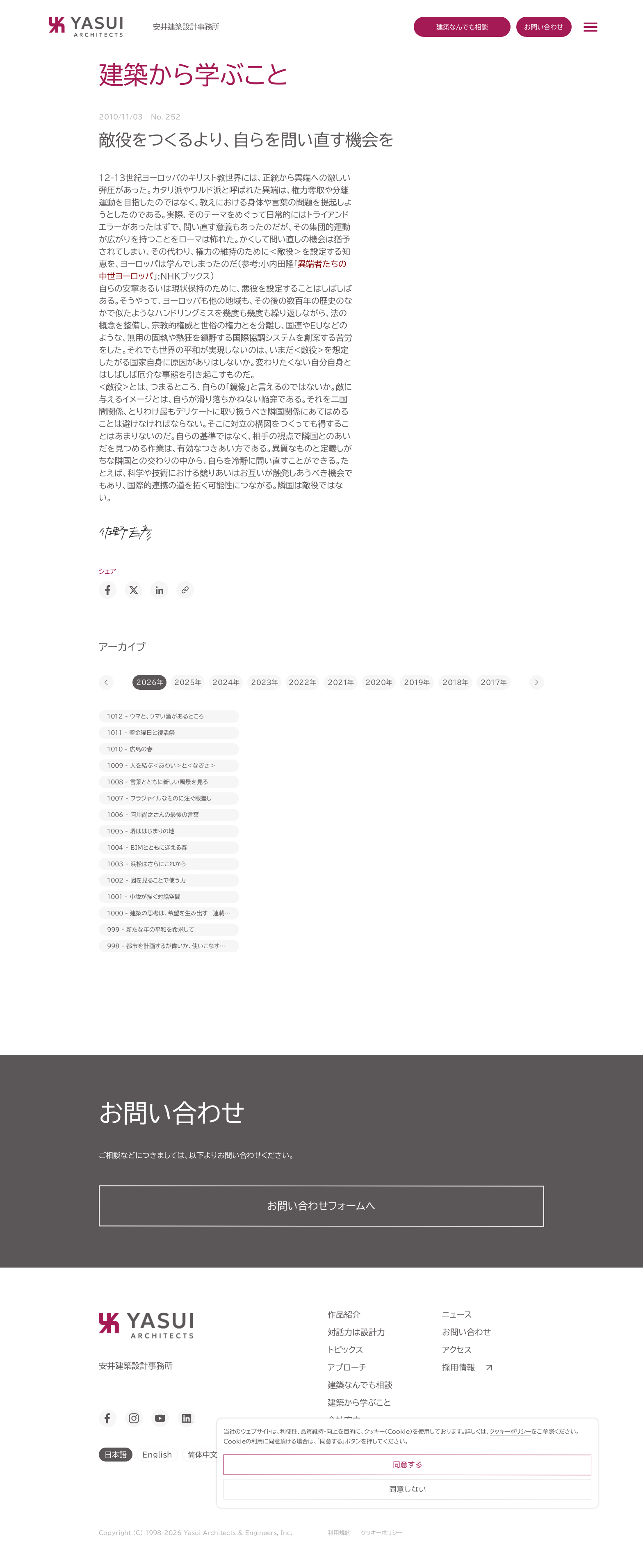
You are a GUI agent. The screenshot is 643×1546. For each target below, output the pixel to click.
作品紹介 (344, 1314)
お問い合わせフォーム (321, 1206)
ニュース (457, 1314)
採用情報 (458, 1367)
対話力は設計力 (356, 1332)
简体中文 (202, 1454)
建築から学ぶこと (359, 1402)
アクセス (457, 1349)
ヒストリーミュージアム (368, 1438)
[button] (106, 682)
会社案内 (344, 1420)
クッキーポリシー (381, 1533)
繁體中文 (247, 1454)
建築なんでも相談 (360, 1385)
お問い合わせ (543, 26)
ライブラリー (350, 1455)
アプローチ (347, 1367)
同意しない (536, 1511)
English (157, 1454)
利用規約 (339, 1533)
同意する (536, 1486)
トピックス (345, 1349)
